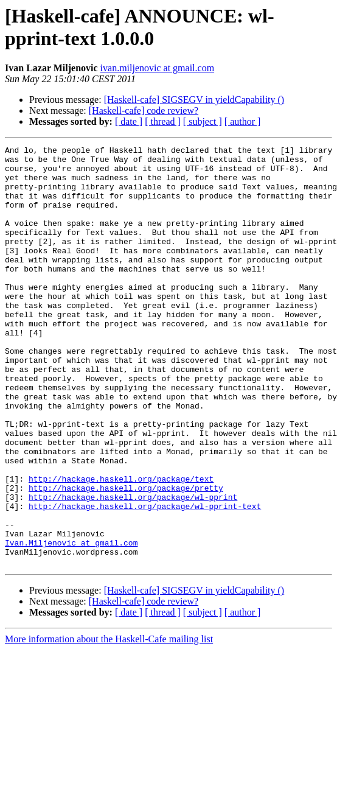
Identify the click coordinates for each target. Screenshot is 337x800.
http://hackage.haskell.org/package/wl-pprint (133, 568)
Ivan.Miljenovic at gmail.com (71, 622)
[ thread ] (163, 121)
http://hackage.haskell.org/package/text (121, 546)
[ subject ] (202, 121)
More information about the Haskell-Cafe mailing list (109, 723)
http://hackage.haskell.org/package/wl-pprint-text (145, 579)
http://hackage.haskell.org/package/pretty (126, 557)
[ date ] (128, 121)
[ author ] (242, 121)
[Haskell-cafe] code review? (143, 110)
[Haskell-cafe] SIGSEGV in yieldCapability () (194, 99)
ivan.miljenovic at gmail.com (157, 68)
